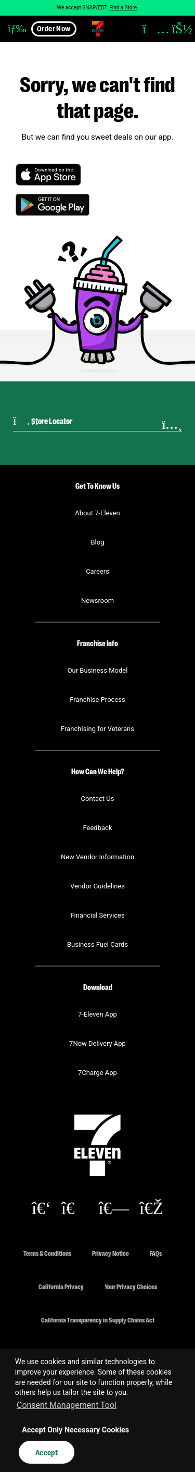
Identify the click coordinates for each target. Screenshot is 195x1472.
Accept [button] (46, 1452)
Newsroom (97, 600)
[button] (13, 29)
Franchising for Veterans (97, 729)
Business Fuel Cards (97, 944)
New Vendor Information (97, 857)
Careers (97, 571)
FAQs (156, 1253)
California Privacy (61, 1286)
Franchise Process (97, 699)
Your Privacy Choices (131, 1286)
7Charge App (97, 1073)
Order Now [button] (54, 28)
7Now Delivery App (97, 1043)
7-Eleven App (97, 1014)
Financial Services (97, 915)
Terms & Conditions (47, 1253)
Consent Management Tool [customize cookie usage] (66, 1405)
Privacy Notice (110, 1253)
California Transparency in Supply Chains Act (97, 1319)
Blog (98, 542)
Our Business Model (98, 670)
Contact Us (97, 798)
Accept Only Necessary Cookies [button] (75, 1430)
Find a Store (123, 7)
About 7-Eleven (97, 513)
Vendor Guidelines (97, 886)
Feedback (97, 828)
